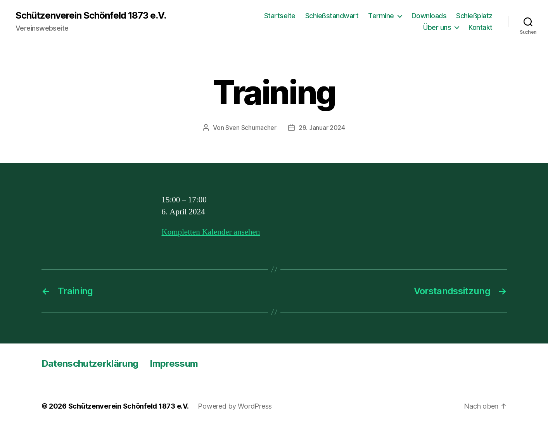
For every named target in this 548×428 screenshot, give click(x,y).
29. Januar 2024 (322, 127)
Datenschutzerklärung (89, 363)
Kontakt (480, 27)
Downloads (429, 16)
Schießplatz (474, 16)
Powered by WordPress (235, 406)
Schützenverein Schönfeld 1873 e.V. (91, 15)
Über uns (437, 27)
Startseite (280, 16)
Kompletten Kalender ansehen (211, 232)
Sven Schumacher (251, 127)
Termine (381, 16)
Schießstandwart (332, 16)
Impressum (174, 363)
